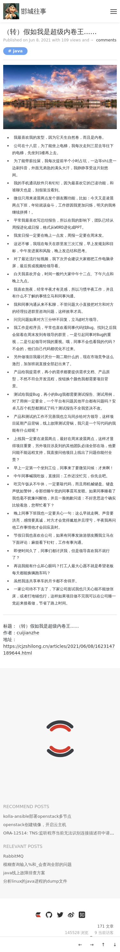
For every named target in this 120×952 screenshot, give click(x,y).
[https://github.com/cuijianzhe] (49, 915)
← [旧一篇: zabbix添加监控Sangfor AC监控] (80, 944)
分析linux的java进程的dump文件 (35, 881)
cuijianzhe (28, 632)
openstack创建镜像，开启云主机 (34, 824)
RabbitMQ (13, 856)
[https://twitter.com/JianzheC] (60, 915)
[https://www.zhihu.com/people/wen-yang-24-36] (82, 915)
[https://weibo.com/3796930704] (71, 915)
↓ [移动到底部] (115, 944)
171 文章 (105, 926)
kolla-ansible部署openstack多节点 (37, 816)
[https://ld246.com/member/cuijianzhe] (38, 915)
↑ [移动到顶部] (103, 944)
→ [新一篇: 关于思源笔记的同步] (92, 944)
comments (103, 40)
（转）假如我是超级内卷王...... (50, 32)
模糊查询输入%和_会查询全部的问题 (37, 864)
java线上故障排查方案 (24, 872)
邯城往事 (33, 11)
